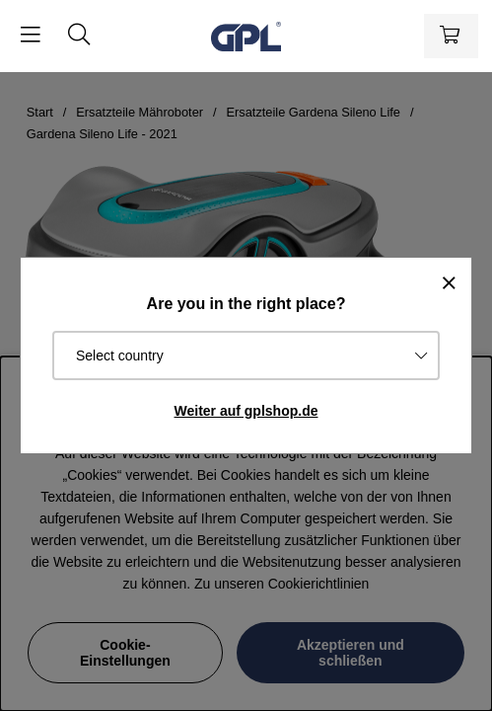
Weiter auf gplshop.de (246, 411)
